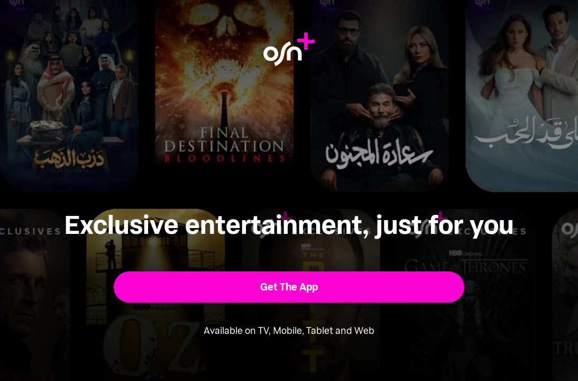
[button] (289, 287)
